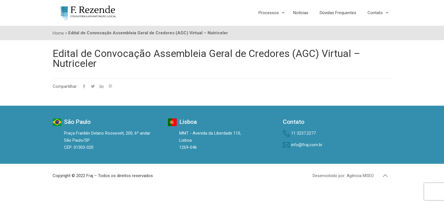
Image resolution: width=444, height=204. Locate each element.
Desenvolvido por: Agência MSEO (343, 175)
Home (58, 33)
